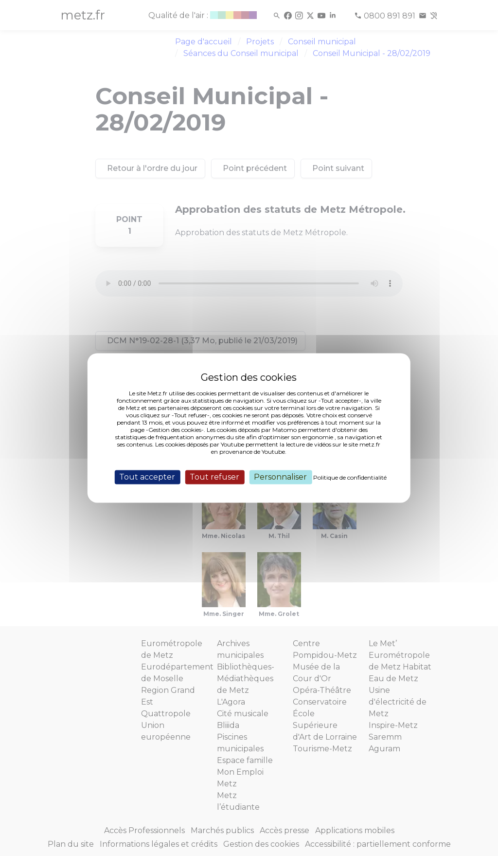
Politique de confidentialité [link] (350, 477)
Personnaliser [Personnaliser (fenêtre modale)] (280, 477)
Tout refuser (214, 477)
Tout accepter (147, 477)
